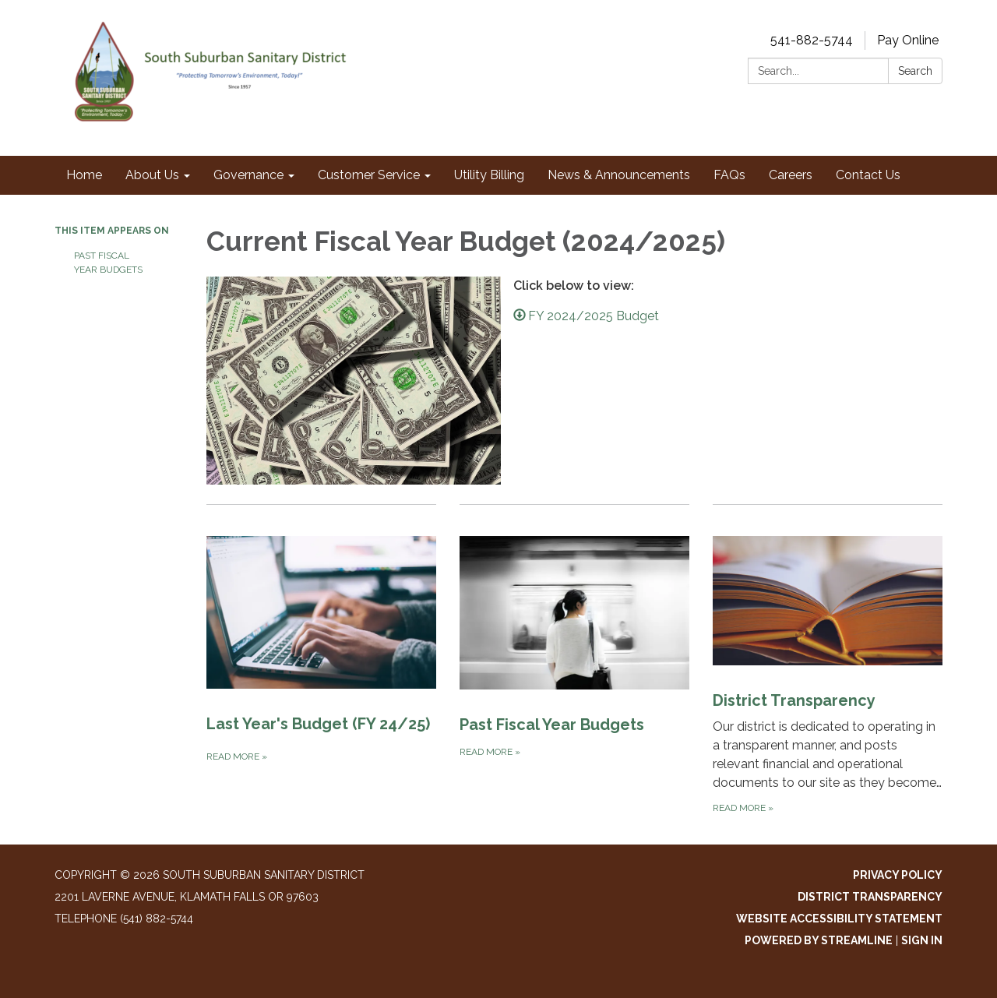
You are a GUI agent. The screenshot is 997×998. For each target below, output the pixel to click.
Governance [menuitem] (248, 175)
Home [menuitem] (84, 175)
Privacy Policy (897, 875)
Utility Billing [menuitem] (489, 175)
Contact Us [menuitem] (868, 175)
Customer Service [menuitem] (369, 175)
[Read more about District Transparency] (827, 660)
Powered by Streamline (819, 940)
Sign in (921, 940)
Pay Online (908, 40)
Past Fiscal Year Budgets (108, 262)
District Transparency (870, 896)
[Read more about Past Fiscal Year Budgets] (574, 660)
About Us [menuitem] (152, 175)
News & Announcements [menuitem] (619, 175)
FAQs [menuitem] (729, 175)
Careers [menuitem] (790, 175)
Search (915, 71)
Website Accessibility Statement (839, 918)
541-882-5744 (811, 40)
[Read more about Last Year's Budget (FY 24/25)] (321, 660)
